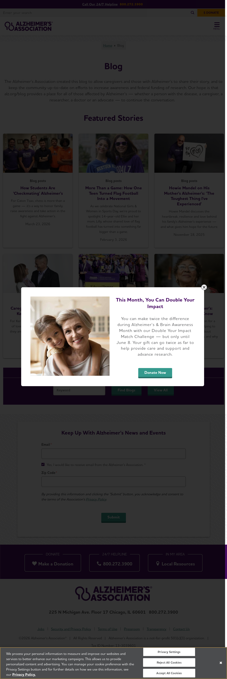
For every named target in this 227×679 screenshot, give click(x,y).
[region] (113, 663)
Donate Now (156, 375)
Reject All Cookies (169, 662)
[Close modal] (205, 290)
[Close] (221, 663)
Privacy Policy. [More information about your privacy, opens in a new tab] (24, 674)
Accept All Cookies (169, 673)
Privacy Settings (169, 652)
